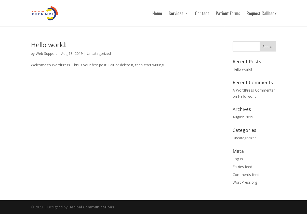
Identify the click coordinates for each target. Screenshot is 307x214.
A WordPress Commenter (254, 90)
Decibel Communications (91, 207)
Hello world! (49, 44)
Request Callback (261, 14)
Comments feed (246, 174)
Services (176, 14)
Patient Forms (228, 14)
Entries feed (242, 166)
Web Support (46, 53)
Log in (238, 158)
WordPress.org (245, 182)
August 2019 (243, 117)
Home (157, 14)
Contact (202, 14)
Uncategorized (99, 53)
